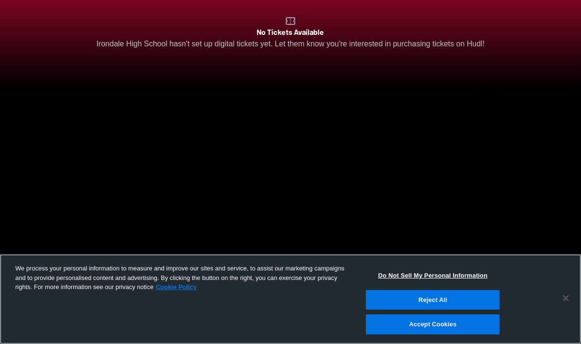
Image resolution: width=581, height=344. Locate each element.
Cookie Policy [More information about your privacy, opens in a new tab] (176, 286)
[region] (290, 299)
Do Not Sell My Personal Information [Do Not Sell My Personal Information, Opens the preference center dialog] (433, 275)
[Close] (565, 298)
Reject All (432, 299)
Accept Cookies (432, 324)
